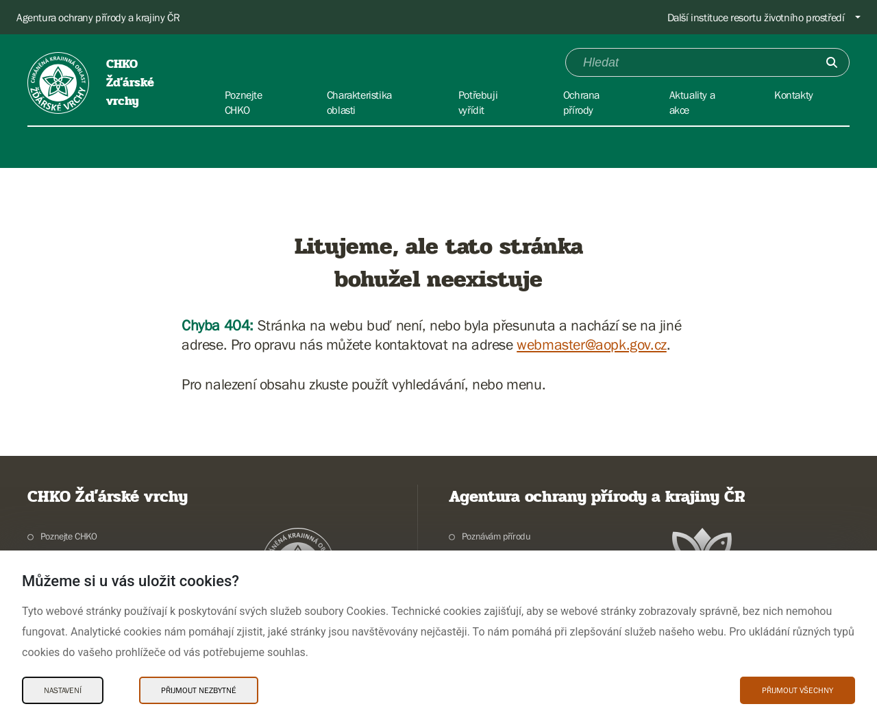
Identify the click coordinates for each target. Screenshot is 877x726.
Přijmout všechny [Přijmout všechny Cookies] (797, 690)
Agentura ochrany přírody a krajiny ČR (98, 17)
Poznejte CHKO (68, 536)
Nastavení (63, 690)
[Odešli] (832, 62)
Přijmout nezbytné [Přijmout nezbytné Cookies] (198, 690)
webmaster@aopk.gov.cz (592, 344)
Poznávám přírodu (496, 536)
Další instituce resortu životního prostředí (756, 17)
